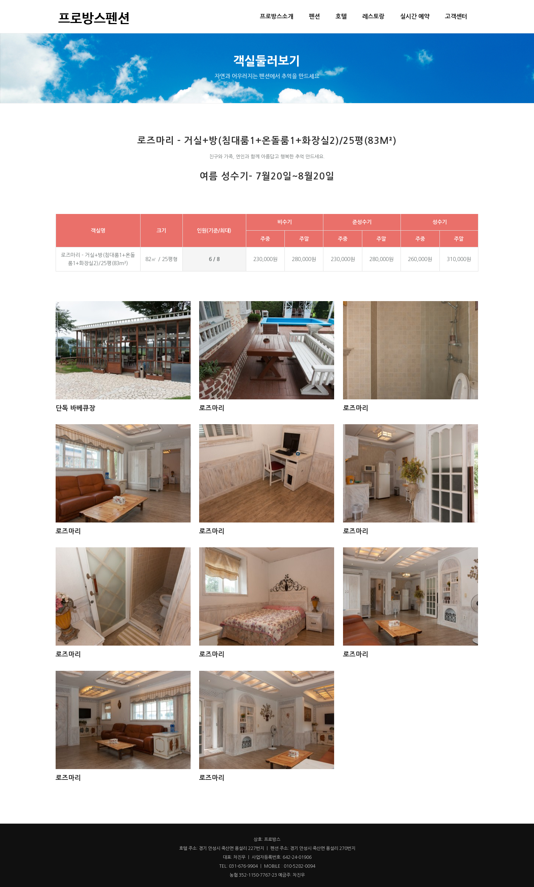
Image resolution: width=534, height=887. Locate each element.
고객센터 (456, 16)
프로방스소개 (276, 16)
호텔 (341, 16)
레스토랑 (373, 16)
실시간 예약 (414, 16)
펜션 (314, 16)
